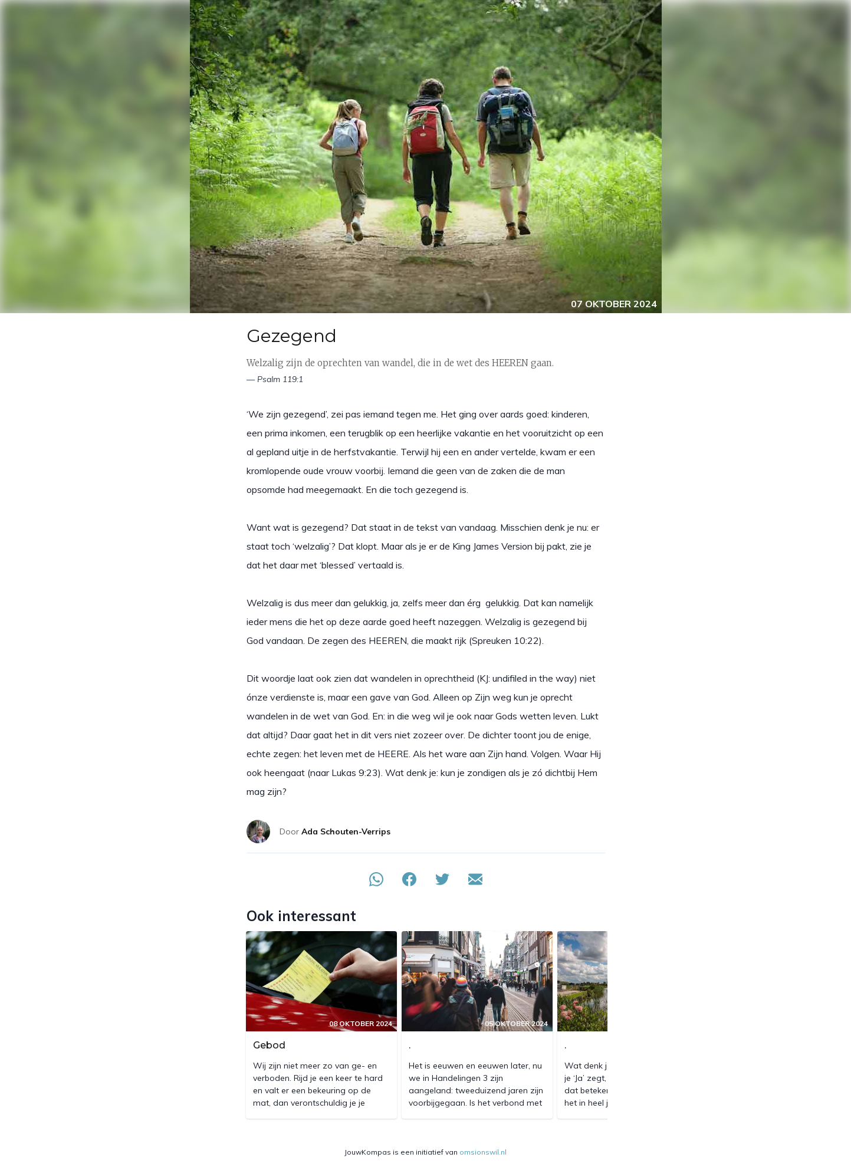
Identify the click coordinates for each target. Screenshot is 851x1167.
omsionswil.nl (483, 1152)
